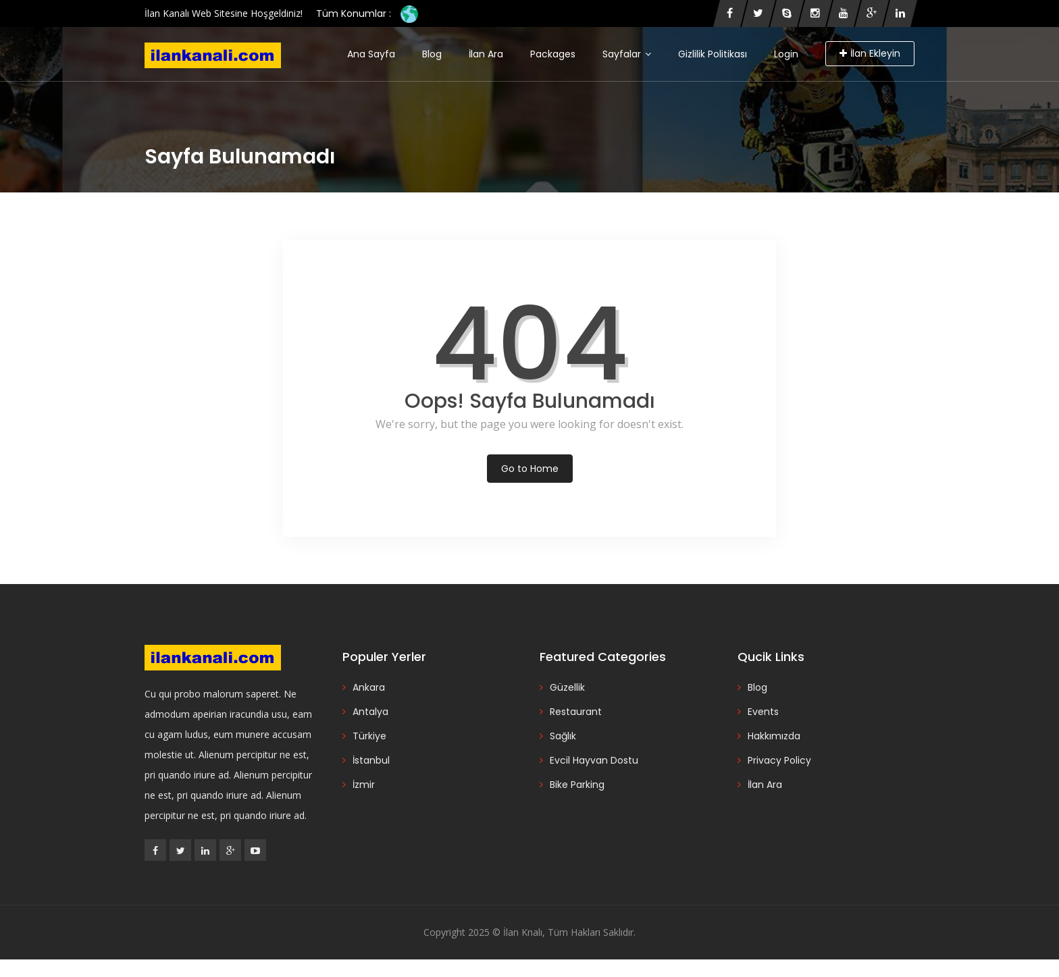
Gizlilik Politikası (712, 54)
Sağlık (563, 736)
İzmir (364, 784)
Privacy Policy (779, 760)
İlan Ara (486, 54)
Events (763, 711)
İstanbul (371, 760)
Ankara (369, 687)
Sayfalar (626, 54)
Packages (552, 54)
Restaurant (576, 711)
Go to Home (530, 468)
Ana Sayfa (371, 54)
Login (786, 54)
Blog (432, 54)
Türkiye (369, 736)
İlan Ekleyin (870, 53)
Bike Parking (577, 784)
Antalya (370, 711)
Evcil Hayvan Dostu (594, 760)
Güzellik (567, 687)
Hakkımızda (774, 736)
